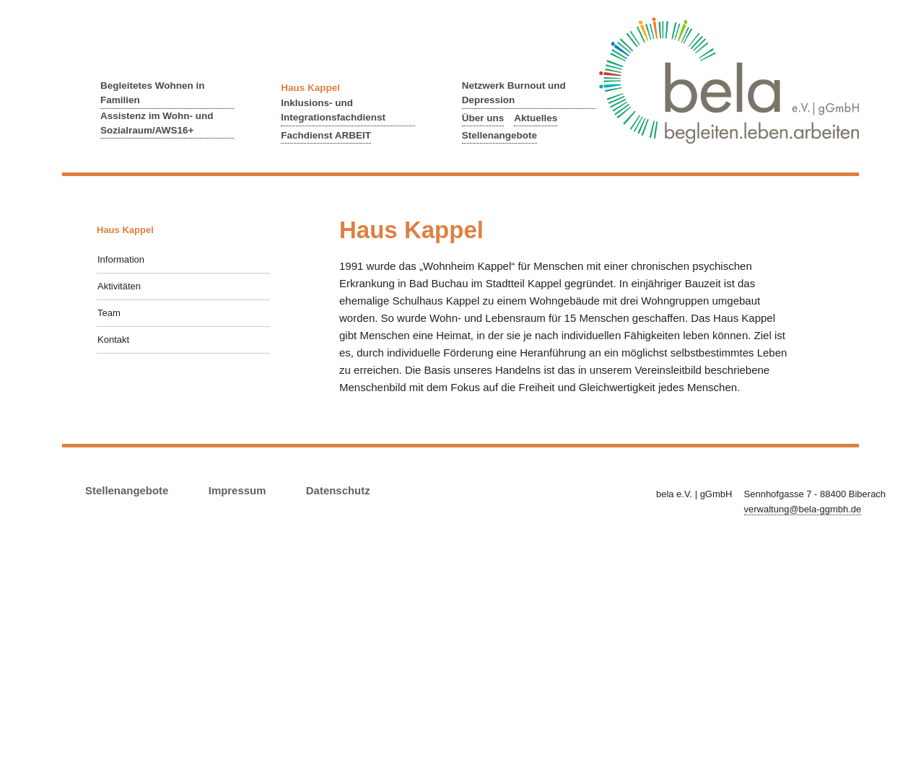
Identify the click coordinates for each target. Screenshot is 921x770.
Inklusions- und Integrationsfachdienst (333, 110)
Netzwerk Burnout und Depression (514, 92)
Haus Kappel (310, 87)
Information (120, 259)
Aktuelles (535, 118)
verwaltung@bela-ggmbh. (803, 509)
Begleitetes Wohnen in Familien (152, 92)
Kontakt (113, 339)
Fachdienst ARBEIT (326, 135)
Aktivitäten (119, 286)
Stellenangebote (499, 135)
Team (109, 312)
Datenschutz (338, 490)
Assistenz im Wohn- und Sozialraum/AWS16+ (157, 123)
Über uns (483, 118)
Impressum (237, 490)
